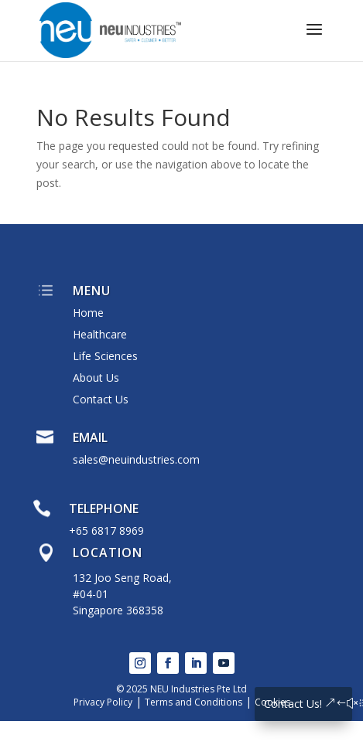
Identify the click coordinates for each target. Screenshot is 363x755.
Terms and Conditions (193, 702)
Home (88, 312)
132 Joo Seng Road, (122, 577)
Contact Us (100, 399)
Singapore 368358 (118, 610)
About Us (96, 377)
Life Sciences (105, 356)
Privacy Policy (103, 702)
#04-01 (90, 594)
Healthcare (100, 334)
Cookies (272, 702)
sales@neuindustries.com (136, 459)
